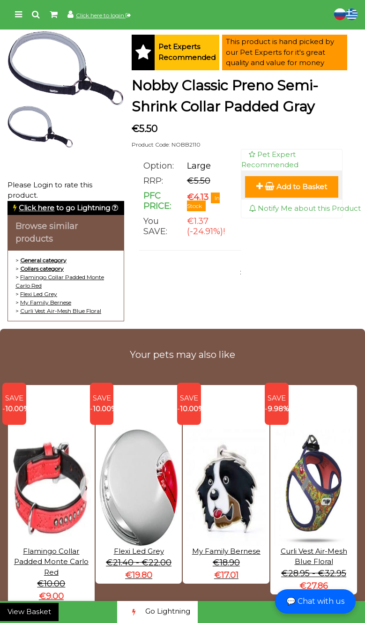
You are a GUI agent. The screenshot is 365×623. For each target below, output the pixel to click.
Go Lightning (157, 612)
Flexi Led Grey (38, 293)
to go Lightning (64, 207)
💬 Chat (315, 601)
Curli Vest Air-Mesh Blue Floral (60, 310)
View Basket (29, 611)
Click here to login (103, 15)
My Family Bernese (45, 302)
